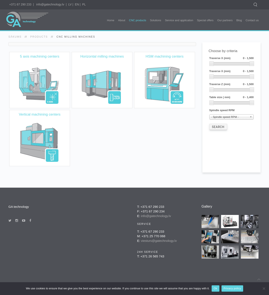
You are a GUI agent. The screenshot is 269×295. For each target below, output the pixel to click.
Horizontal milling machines (102, 56)
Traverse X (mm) (231, 58)
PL (84, 4)
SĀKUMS (15, 36)
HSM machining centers (164, 56)
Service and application (179, 20)
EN (77, 4)
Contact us (252, 20)
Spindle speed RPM (222, 110)
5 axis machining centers (39, 56)
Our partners (225, 20)
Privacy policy (232, 288)
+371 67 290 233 (20, 4)
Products (39, 36)
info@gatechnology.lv (50, 4)
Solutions (155, 20)
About (121, 20)
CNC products (137, 20)
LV (70, 4)
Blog (239, 20)
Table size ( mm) (231, 97)
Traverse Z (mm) (231, 84)
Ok (215, 288)
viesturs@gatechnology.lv (159, 240)
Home (110, 20)
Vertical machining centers (39, 114)
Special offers (205, 20)
